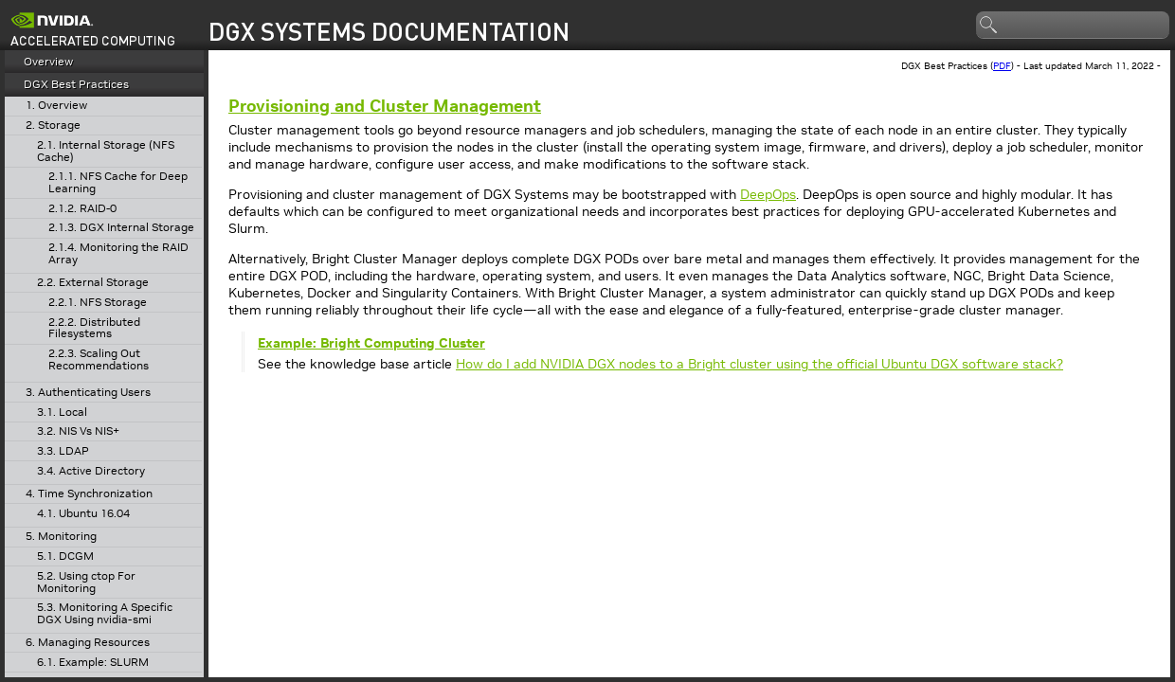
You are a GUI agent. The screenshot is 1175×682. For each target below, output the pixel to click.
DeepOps (768, 194)
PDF (1002, 66)
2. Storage (53, 125)
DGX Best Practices (76, 84)
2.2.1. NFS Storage (97, 302)
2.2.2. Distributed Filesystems (94, 328)
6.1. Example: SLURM (93, 662)
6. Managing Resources (88, 643)
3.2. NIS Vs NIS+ (78, 431)
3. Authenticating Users (88, 392)
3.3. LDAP (63, 451)
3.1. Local (62, 412)
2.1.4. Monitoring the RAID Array (118, 253)
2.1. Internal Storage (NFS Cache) (105, 151)
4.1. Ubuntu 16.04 (83, 514)
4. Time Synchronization (89, 494)
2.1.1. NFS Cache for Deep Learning (118, 182)
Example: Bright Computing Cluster (371, 342)
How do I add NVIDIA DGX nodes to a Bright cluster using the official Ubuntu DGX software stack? (759, 363)
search (989, 25)
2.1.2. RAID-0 (82, 209)
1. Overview (56, 105)
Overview (48, 61)
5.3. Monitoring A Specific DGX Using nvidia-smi (104, 613)
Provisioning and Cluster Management (384, 106)
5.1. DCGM (65, 556)
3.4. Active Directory (91, 471)
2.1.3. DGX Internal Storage (121, 228)
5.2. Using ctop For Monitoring (86, 582)
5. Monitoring (61, 536)
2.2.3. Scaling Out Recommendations (98, 359)
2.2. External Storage (93, 283)
